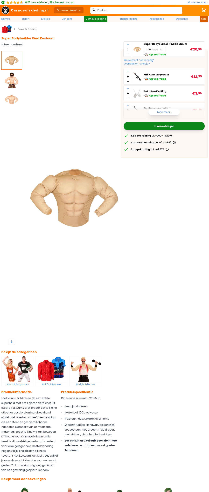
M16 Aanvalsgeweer (156, 74)
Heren (25, 19)
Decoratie (182, 19)
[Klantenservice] (198, 2)
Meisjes (45, 19)
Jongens (67, 19)
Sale (203, 19)
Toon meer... (164, 112)
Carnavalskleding (96, 19)
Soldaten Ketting (155, 91)
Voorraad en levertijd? (137, 63)
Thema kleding (128, 19)
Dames (5, 19)
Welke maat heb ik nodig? (139, 60)
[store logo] (25, 10)
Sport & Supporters (17, 384)
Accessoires (157, 19)
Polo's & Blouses (51, 384)
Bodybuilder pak (85, 384)
